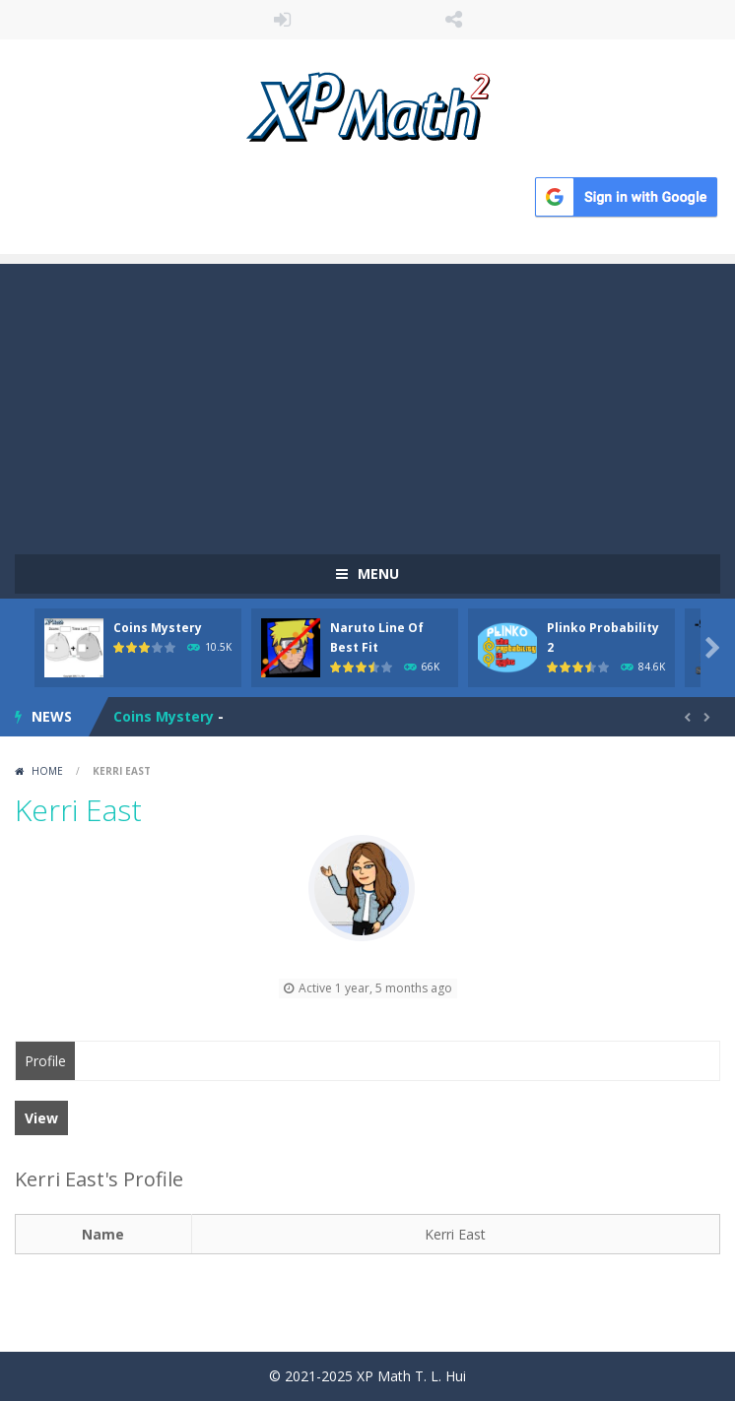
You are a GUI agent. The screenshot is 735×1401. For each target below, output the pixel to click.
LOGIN (282, 19)
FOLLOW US (453, 19)
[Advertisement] (367, 402)
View (41, 1118)
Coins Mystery (157, 627)
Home (47, 771)
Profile (45, 1060)
